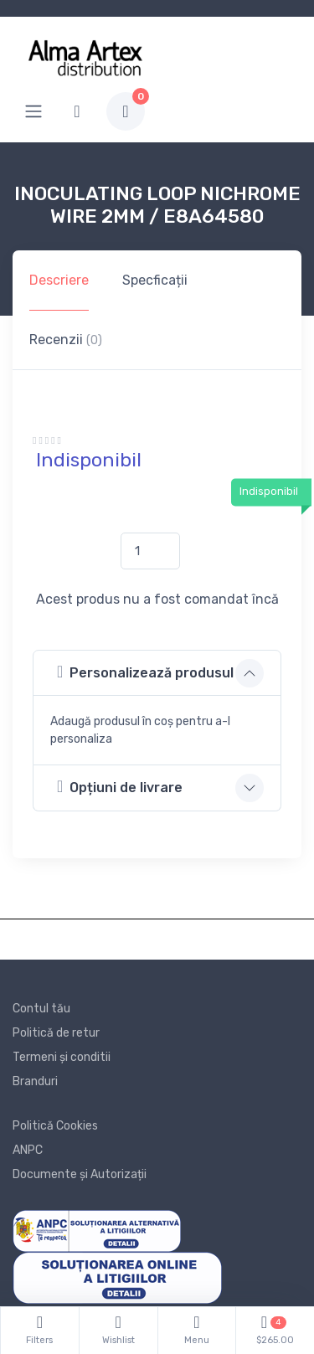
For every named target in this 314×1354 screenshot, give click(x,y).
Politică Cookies (55, 1126)
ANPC (28, 1150)
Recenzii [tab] (65, 340)
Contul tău (41, 1008)
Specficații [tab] (155, 280)
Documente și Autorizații (80, 1174)
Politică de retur (56, 1033)
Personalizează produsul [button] (145, 672)
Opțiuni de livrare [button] (120, 786)
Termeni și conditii (62, 1057)
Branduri (35, 1081)
